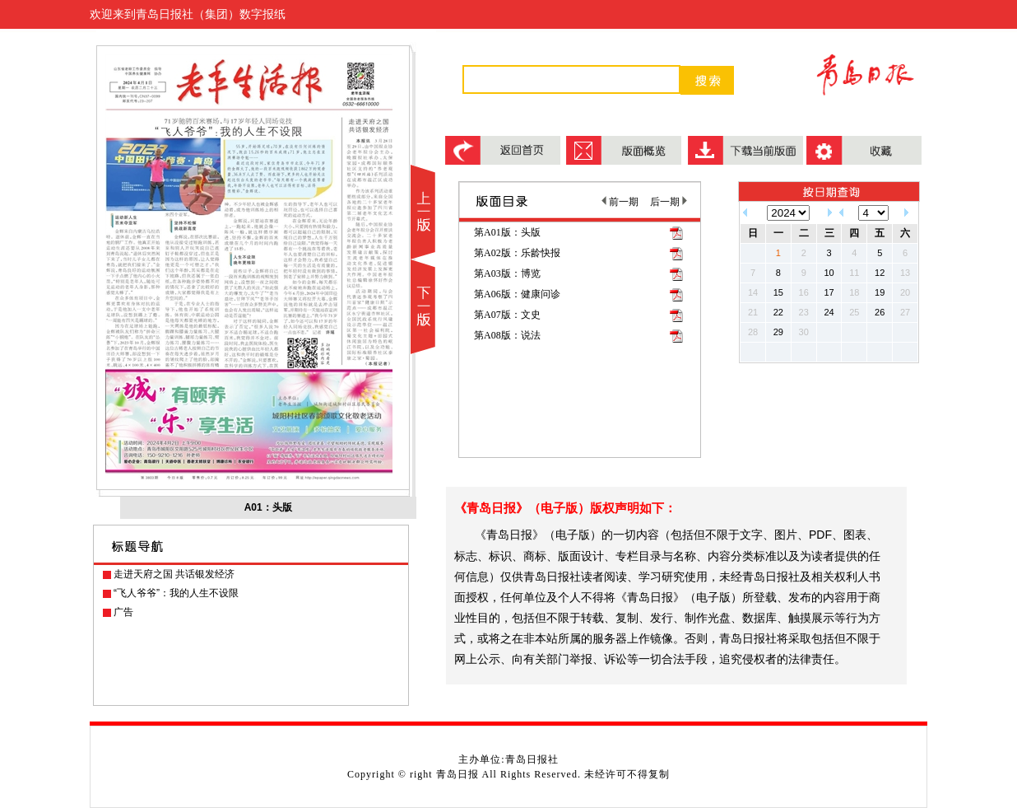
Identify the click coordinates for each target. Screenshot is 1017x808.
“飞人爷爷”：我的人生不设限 (176, 593)
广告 (123, 612)
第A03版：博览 (507, 273)
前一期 (620, 202)
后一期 (668, 202)
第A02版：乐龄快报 (517, 253)
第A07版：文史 (507, 314)
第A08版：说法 (507, 335)
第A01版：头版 (507, 232)
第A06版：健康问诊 (517, 294)
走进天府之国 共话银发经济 (174, 574)
